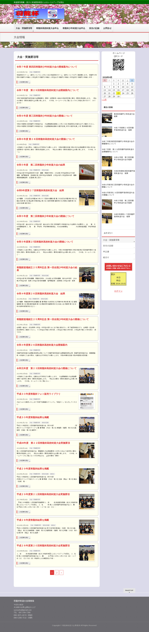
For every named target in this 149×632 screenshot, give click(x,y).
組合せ (52, 474)
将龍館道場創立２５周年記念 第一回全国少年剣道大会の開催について (53, 319)
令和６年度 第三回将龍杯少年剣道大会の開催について (45, 115)
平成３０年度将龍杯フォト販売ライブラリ (38, 394)
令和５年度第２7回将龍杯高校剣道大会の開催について (45, 241)
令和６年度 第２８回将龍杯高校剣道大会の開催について (46, 139)
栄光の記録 (45, 170)
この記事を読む (23, 82)
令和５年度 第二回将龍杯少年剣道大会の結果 (41, 164)
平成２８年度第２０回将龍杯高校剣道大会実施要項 (43, 545)
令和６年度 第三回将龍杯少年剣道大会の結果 (124, 158)
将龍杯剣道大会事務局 (71, 625)
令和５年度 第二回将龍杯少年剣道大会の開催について (45, 216)
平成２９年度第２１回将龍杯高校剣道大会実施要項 (43, 494)
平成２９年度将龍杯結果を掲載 (33, 468)
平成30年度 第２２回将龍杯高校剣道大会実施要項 (43, 443)
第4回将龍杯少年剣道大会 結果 (125, 115)
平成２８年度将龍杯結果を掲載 (33, 520)
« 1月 (104, 99)
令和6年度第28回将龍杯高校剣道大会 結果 (124, 172)
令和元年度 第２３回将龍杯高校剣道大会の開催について (47, 368)
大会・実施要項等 (35, 72)
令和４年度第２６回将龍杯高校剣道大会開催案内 (42, 345)
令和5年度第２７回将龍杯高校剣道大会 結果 (40, 190)
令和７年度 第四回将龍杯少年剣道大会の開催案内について (47, 66)
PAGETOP (129, 590)
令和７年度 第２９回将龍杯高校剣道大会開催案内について (48, 90)
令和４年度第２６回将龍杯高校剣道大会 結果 (41, 293)
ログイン (118, 290)
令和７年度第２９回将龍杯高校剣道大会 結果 (124, 128)
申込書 (106, 251)
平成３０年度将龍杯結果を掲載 (33, 417)
